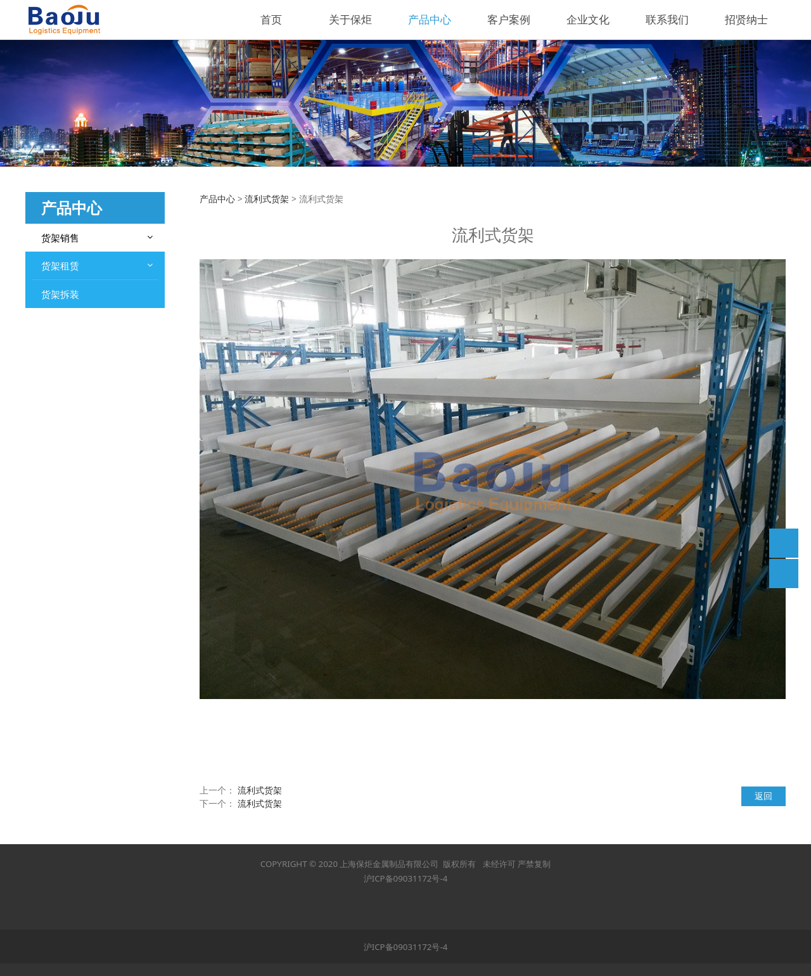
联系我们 (667, 19)
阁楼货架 (61, 330)
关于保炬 (350, 19)
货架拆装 (60, 517)
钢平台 (56, 307)
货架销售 (60, 237)
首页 (271, 19)
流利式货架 (65, 464)
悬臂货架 (61, 441)
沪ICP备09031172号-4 (406, 878)
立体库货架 (65, 396)
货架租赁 (60, 488)
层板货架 (61, 374)
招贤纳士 (746, 19)
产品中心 (429, 19)
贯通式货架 (65, 352)
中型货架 (61, 285)
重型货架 (61, 263)
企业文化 (588, 19)
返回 (763, 796)
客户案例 (508, 19)
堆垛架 (56, 419)
